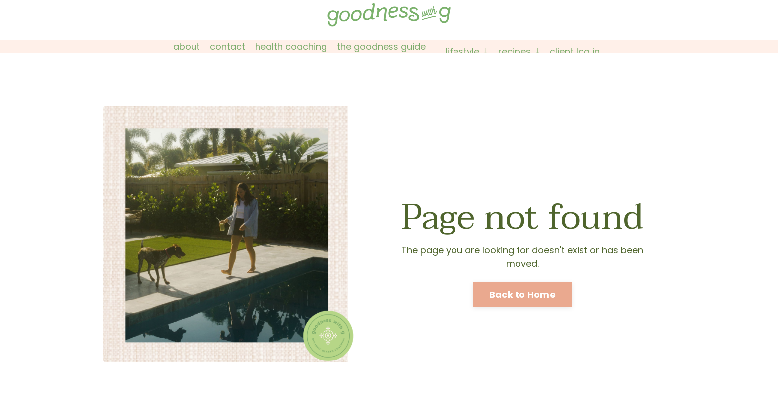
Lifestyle (467, 51)
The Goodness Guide (381, 46)
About (186, 46)
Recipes (519, 51)
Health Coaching (291, 46)
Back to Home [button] (522, 294)
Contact (227, 46)
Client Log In (575, 51)
